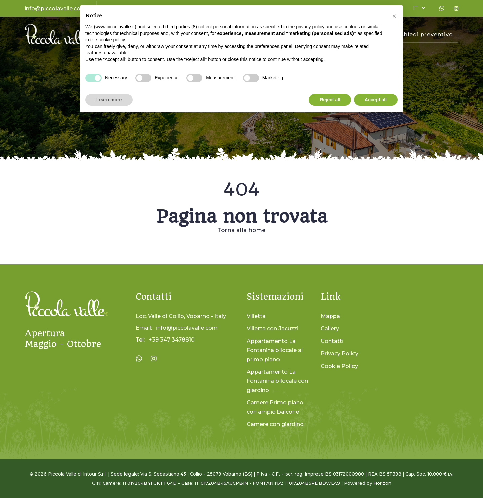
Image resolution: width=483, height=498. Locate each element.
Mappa (330, 316)
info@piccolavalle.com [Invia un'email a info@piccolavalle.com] (187, 328)
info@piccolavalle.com (55, 8)
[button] (394, 16)
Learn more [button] (109, 99)
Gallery (330, 328)
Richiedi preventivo (424, 34)
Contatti (332, 341)
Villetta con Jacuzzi (272, 328)
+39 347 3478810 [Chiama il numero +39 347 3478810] (172, 339)
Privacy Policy (339, 353)
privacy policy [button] (310, 26)
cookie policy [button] (111, 39)
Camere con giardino (275, 424)
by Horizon (379, 483)
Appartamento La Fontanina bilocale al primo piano (275, 350)
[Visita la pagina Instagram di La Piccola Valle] (154, 359)
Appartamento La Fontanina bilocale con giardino (277, 381)
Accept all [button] (376, 99)
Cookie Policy (339, 366)
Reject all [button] (330, 99)
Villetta (256, 316)
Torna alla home (241, 230)
